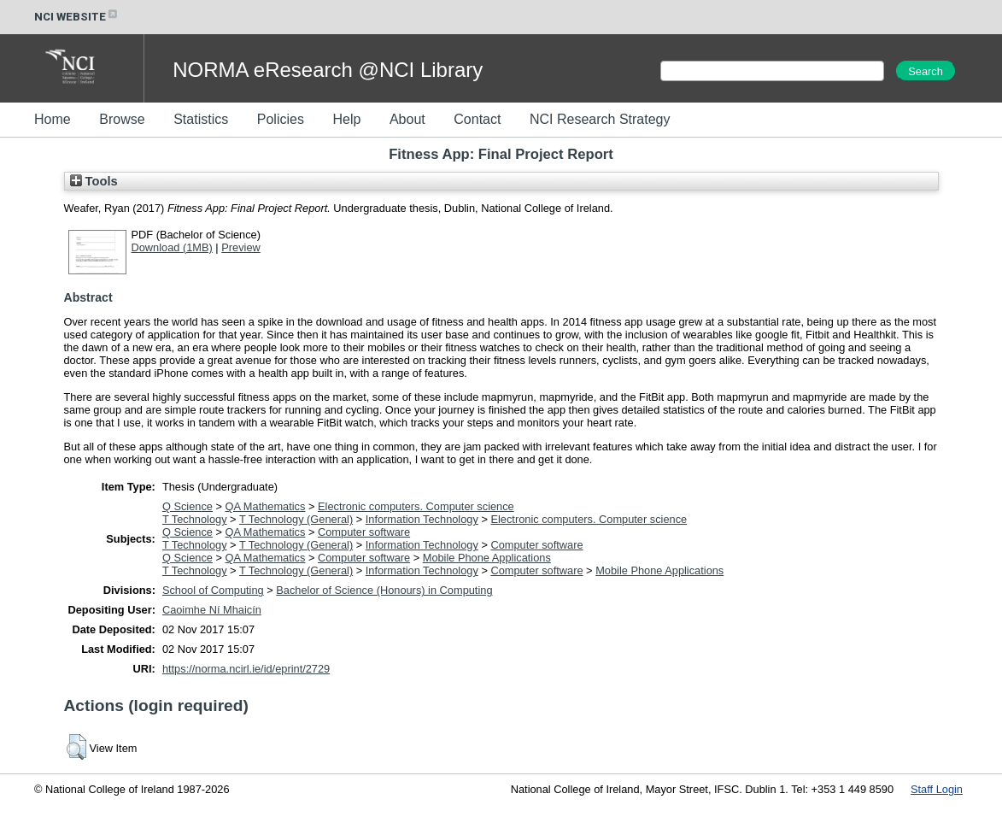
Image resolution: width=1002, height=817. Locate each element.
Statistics (200, 119)
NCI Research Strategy (600, 119)
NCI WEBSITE (77, 16)
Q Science (187, 506)
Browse (121, 119)
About (407, 119)
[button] (76, 747)
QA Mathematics (266, 506)
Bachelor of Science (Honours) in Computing (384, 590)
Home (52, 119)
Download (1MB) (172, 247)
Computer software (364, 532)
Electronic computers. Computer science (416, 506)
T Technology (194, 519)
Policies (280, 119)
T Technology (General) (296, 519)
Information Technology (422, 519)
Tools (94, 181)
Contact (477, 119)
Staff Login (937, 789)
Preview (241, 247)
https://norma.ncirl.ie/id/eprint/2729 (246, 668)
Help (346, 119)
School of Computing (213, 590)
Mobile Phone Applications (487, 557)
